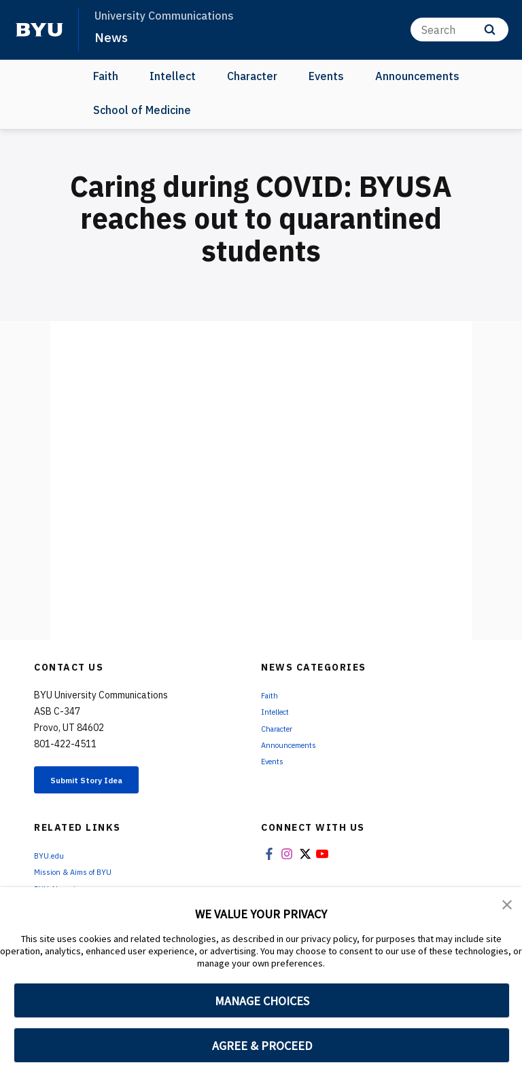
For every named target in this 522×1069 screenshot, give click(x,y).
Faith (105, 76)
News (112, 36)
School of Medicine (142, 110)
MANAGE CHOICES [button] (262, 1001)
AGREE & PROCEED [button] (262, 1045)
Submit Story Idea (104, 782)
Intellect (173, 76)
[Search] (459, 29)
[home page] (39, 30)
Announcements (417, 76)
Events (326, 76)
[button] (508, 907)
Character (252, 76)
